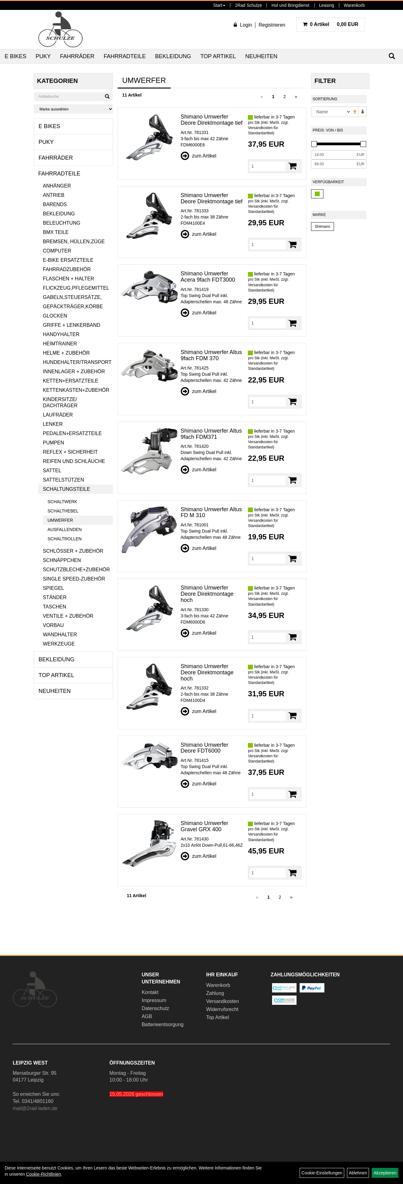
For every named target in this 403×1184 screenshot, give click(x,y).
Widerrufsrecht (222, 1009)
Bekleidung (173, 56)
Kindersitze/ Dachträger (60, 402)
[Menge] (268, 166)
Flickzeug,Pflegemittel (76, 288)
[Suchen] (107, 96)
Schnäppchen (62, 560)
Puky (43, 56)
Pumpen (53, 442)
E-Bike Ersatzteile (68, 260)
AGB (147, 1016)
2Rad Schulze (248, 5)
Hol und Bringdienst (290, 5)
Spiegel (53, 588)
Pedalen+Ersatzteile (72, 433)
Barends (55, 204)
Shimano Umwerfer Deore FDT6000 (204, 748)
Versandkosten (222, 1001)
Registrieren (271, 25)
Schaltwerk (62, 501)
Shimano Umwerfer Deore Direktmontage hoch (207, 594)
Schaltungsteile (66, 489)
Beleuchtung (61, 223)
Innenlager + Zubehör (74, 371)
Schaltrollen (65, 538)
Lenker (53, 424)
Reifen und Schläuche (74, 461)
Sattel (52, 470)
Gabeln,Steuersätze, (72, 297)
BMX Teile (56, 232)
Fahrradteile (125, 56)
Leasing (326, 5)
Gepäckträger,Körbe (73, 306)
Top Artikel (218, 56)
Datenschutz (155, 1008)
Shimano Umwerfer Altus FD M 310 (211, 512)
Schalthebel (63, 510)
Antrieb (53, 195)
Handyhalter (61, 334)
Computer (57, 250)
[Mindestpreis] (333, 154)
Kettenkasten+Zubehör (76, 390)
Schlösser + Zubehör (73, 551)
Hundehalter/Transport (77, 362)
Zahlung (215, 993)
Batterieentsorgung (163, 1024)
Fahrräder (77, 56)
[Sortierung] (331, 111)
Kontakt (150, 992)
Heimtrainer (60, 343)
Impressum (154, 1000)
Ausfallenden (65, 529)
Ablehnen (358, 1172)
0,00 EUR (330, 24)
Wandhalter (60, 634)
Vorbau (53, 625)
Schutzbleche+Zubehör (76, 569)
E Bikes (15, 56)
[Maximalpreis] (333, 164)
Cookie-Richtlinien (43, 1174)
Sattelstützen (63, 479)
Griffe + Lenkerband (71, 325)
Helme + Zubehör (66, 353)
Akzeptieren (385, 1172)
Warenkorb (354, 5)
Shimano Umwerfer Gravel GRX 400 (204, 826)
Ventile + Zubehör (68, 616)
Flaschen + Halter (68, 278)
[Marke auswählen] (73, 109)
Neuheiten (261, 56)
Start (219, 5)
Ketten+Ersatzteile (70, 380)
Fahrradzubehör (67, 269)
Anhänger (57, 185)
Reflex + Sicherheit (70, 452)
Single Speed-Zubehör (74, 578)
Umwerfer (60, 520)
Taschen (54, 606)
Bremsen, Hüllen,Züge (74, 241)
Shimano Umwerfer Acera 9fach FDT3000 (208, 276)
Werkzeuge (59, 643)
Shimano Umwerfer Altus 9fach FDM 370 (211, 355)
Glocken (55, 315)
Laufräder (58, 414)
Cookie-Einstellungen (321, 1172)
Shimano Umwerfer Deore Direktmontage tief (212, 120)
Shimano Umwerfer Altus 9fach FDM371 (211, 434)
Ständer (55, 597)
